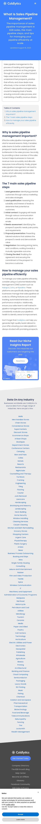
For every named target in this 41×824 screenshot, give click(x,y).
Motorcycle (20, 604)
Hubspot (6, 287)
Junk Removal (21, 496)
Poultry (20, 630)
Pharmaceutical (20, 703)
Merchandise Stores (20, 419)
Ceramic (20, 620)
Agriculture (20, 658)
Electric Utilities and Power (20, 642)
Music (20, 690)
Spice (20, 582)
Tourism (20, 617)
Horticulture (20, 639)
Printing (20, 665)
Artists (20, 547)
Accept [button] (20, 814)
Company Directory (20, 765)
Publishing (20, 652)
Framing (20, 480)
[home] (12, 3)
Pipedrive (21, 287)
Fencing (20, 722)
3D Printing (20, 687)
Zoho (12, 287)
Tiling (20, 486)
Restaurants (20, 467)
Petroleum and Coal (20, 607)
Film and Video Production (20, 575)
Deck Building (20, 512)
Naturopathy (20, 719)
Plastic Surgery (20, 544)
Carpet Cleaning (20, 524)
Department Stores (20, 445)
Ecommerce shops (20, 435)
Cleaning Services (20, 521)
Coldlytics (21, 320)
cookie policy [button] (10, 804)
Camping (20, 451)
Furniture (20, 477)
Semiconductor (20, 677)
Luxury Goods (20, 684)
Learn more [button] (20, 819)
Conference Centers (20, 448)
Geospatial (20, 649)
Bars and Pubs (20, 454)
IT (20, 588)
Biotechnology (20, 709)
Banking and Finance (20, 671)
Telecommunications (20, 716)
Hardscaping (20, 502)
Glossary (20, 780)
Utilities (20, 610)
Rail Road (20, 601)
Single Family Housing (20, 563)
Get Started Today (20, 758)
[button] (35, 3)
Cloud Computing (20, 674)
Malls (20, 416)
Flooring (20, 489)
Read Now (20, 361)
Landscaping (20, 509)
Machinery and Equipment (20, 591)
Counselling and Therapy (20, 473)
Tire (20, 725)
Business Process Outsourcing (20, 553)
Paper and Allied (21, 626)
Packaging (20, 681)
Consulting (20, 566)
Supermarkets (20, 429)
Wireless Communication (20, 585)
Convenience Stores (20, 426)
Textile (20, 579)
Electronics (20, 646)
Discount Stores (20, 432)
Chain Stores (20, 423)
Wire (21, 559)
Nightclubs (20, 470)
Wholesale (20, 655)
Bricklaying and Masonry (20, 505)
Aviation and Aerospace (20, 700)
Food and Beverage (20, 712)
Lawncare (20, 499)
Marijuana (20, 598)
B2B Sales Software (20, 788)
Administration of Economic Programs (20, 595)
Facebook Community (20, 784)
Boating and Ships (20, 556)
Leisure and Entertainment (20, 569)
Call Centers (20, 633)
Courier (20, 493)
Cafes (20, 458)
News (20, 550)
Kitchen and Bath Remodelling (20, 528)
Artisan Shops (20, 438)
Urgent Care (20, 537)
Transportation (20, 706)
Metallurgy (20, 614)
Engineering (21, 483)
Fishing (20, 693)
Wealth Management (20, 732)
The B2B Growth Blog (20, 769)
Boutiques (20, 442)
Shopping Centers (20, 534)
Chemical (20, 696)
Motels (20, 461)
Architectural (20, 668)
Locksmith (20, 728)
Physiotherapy (20, 540)
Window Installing (20, 518)
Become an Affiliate (20, 777)
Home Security (20, 515)
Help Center (20, 773)
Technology (20, 636)
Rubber (20, 572)
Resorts (20, 464)
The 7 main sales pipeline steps (19, 117)
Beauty (20, 661)
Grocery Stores (20, 531)
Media (20, 623)
